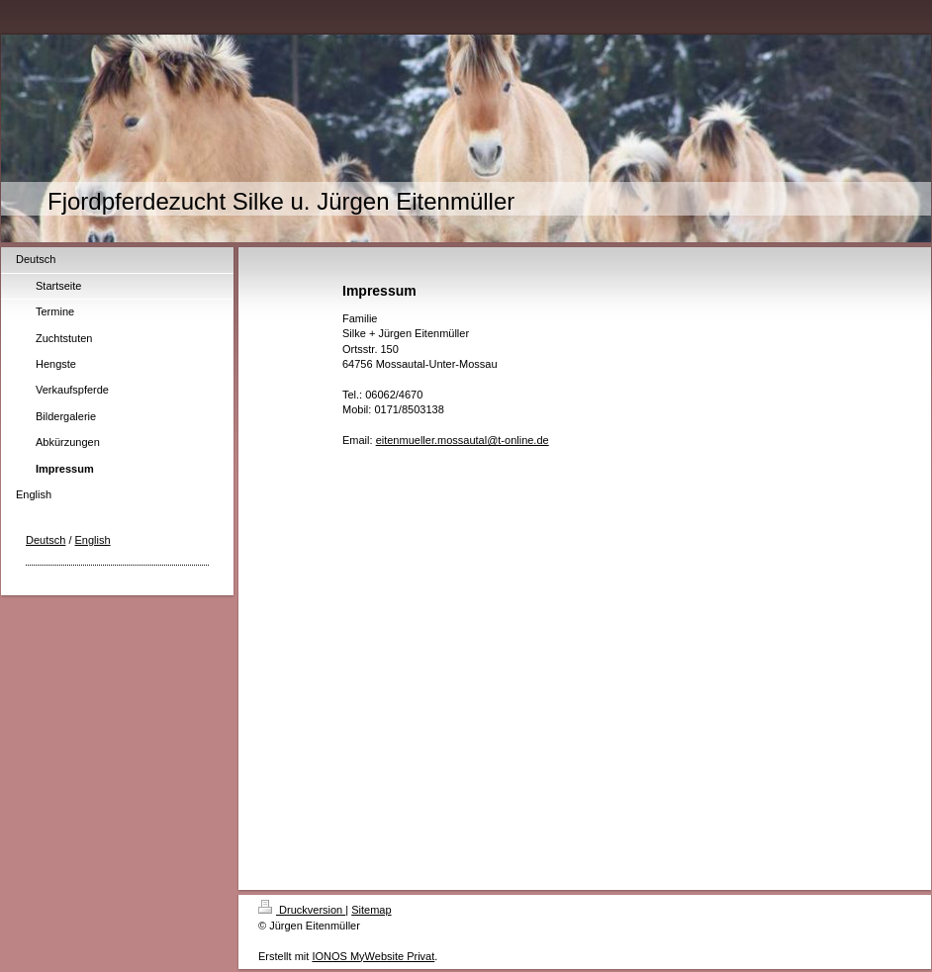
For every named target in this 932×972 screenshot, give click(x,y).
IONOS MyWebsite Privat (373, 956)
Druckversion (301, 910)
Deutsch (45, 540)
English (93, 540)
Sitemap (371, 910)
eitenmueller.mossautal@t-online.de (462, 440)
